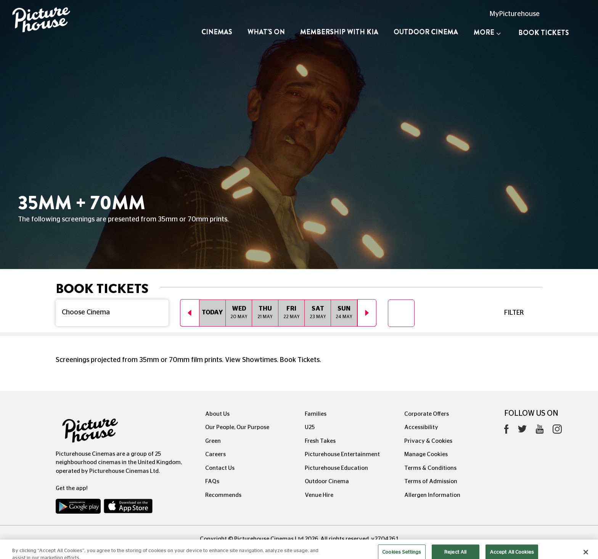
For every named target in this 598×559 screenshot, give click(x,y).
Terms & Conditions (430, 468)
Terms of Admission (430, 481)
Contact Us (220, 468)
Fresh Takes (320, 441)
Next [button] (366, 313)
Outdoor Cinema (426, 32)
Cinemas (216, 32)
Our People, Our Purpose (237, 427)
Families (315, 414)
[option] (212, 313)
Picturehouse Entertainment (342, 454)
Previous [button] (189, 313)
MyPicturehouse (515, 14)
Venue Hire (319, 495)
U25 (310, 427)
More (487, 32)
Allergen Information (432, 495)
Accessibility (421, 427)
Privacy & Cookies (428, 441)
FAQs (212, 481)
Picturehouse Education (336, 468)
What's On (266, 32)
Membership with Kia (339, 32)
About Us (217, 414)
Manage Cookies (426, 454)
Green (213, 441)
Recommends (223, 495)
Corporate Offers (426, 414)
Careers (215, 454)
